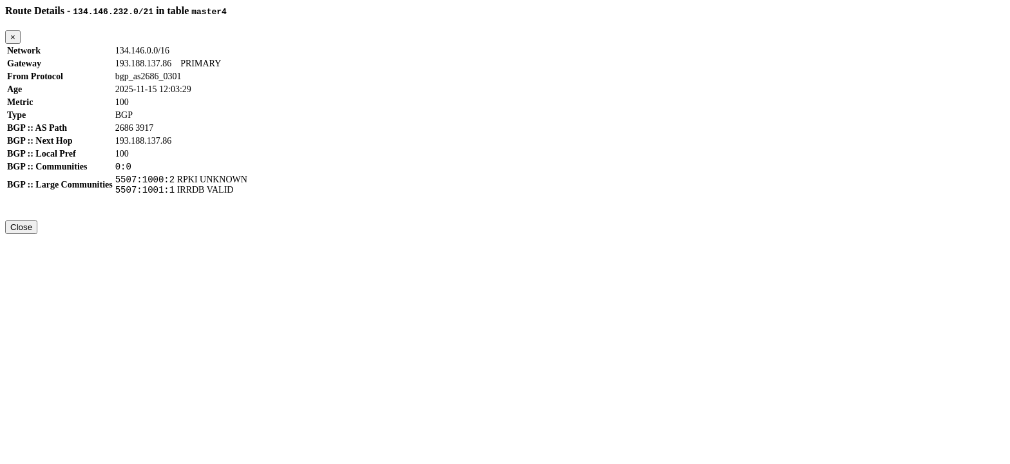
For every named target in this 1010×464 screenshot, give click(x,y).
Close (21, 233)
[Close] (13, 37)
